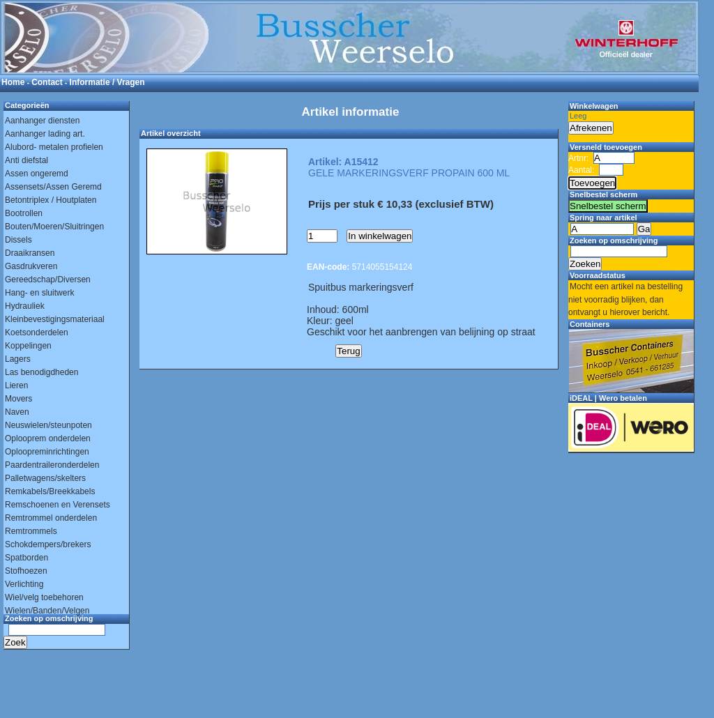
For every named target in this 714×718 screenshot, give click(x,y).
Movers (18, 399)
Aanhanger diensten (42, 120)
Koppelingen (28, 346)
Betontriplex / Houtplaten (50, 200)
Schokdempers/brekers (48, 544)
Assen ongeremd (36, 173)
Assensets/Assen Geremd (53, 187)
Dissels (18, 240)
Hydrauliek (25, 306)
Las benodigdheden (41, 372)
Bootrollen (24, 213)
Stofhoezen (26, 571)
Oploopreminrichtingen (47, 452)
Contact (47, 82)
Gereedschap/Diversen (48, 279)
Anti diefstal (26, 160)
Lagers (18, 359)
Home (12, 82)
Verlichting (24, 584)
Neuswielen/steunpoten (48, 425)
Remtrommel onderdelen (51, 518)
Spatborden (26, 558)
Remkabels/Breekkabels (50, 491)
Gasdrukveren (31, 266)
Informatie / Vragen (107, 82)
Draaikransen (29, 253)
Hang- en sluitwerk (39, 293)
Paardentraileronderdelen (52, 465)
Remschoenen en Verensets (57, 505)
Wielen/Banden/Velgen (47, 611)
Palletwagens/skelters (45, 478)
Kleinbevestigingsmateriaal (55, 319)
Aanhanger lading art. (45, 134)
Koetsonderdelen (36, 332)
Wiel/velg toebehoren (44, 597)
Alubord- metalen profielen (54, 147)
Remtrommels (31, 531)
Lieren (16, 385)
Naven (17, 412)
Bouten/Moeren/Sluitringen (54, 226)
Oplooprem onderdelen (48, 438)
